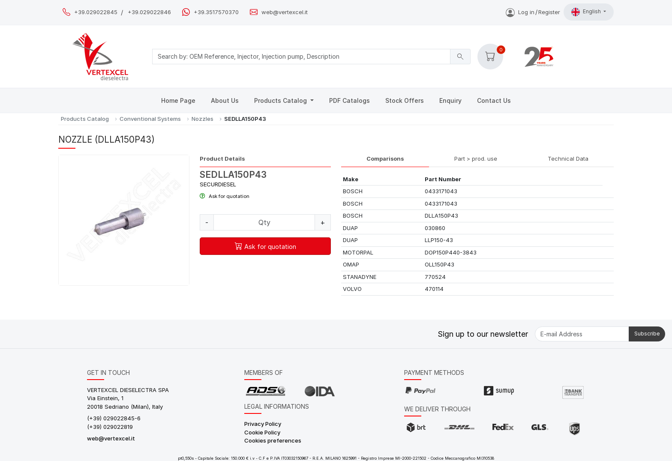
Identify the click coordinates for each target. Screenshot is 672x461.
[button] (490, 56)
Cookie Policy (262, 432)
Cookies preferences (272, 440)
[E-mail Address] (582, 333)
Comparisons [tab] (385, 158)
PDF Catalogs (349, 100)
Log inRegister (533, 12)
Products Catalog (281, 100)
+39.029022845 (95, 12)
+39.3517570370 (216, 12)
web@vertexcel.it (284, 12)
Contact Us (494, 100)
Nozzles (202, 118)
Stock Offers (404, 100)
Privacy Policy (262, 423)
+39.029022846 (149, 12)
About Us (225, 100)
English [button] (586, 12)
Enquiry (450, 100)
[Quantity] (264, 222)
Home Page (178, 100)
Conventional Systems (150, 118)
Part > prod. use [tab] (475, 158)
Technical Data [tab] (568, 158)
